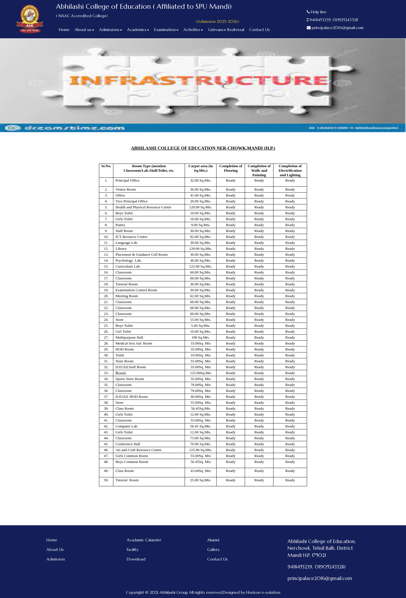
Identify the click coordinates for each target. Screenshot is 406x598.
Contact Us (259, 29)
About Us (55, 549)
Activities (193, 29)
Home (64, 29)
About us (84, 29)
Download (136, 559)
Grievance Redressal (226, 29)
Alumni (213, 539)
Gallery (213, 549)
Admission (56, 559)
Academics (138, 29)
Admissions (110, 29)
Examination (166, 29)
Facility (132, 549)
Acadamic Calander (144, 539)
